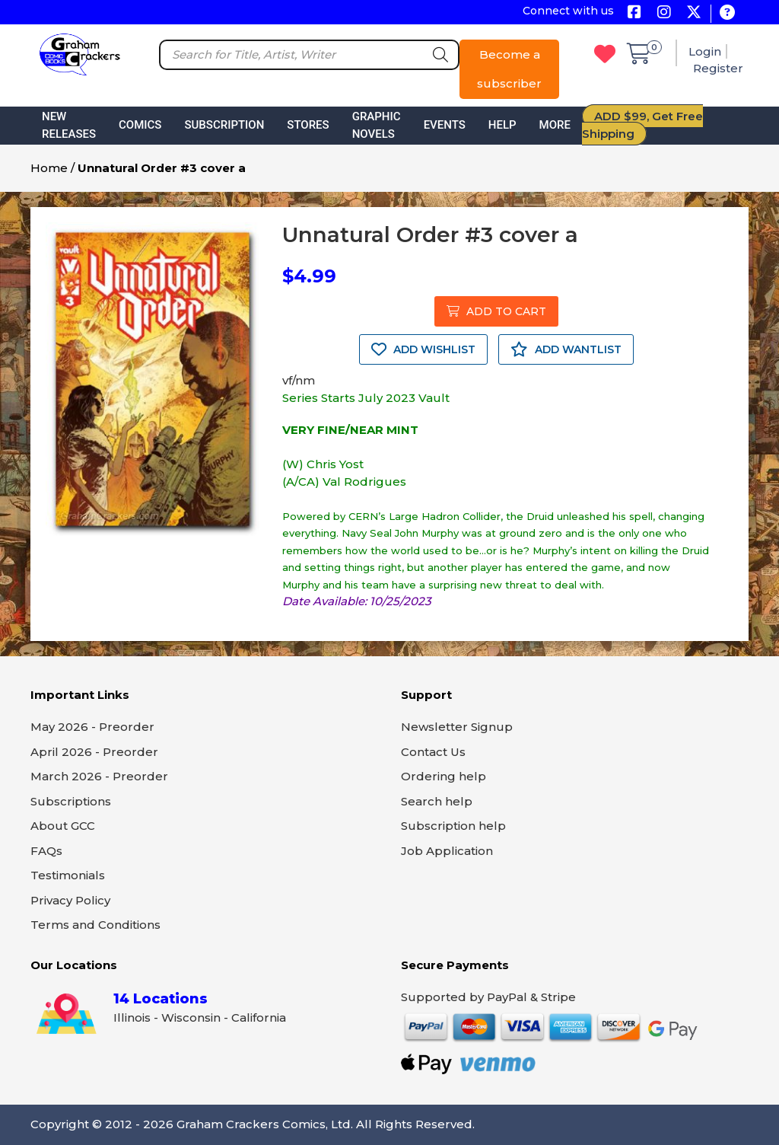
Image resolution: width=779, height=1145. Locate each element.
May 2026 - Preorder (92, 726)
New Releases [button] (69, 125)
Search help (436, 801)
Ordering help (443, 776)
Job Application (447, 851)
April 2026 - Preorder (94, 752)
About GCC (62, 825)
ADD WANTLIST (566, 349)
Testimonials (67, 875)
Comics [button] (140, 125)
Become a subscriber (509, 69)
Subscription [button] (224, 125)
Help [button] (502, 125)
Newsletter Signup (457, 726)
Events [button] (445, 125)
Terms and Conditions (95, 924)
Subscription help (453, 825)
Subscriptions (70, 801)
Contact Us (433, 752)
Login (704, 51)
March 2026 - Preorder (99, 776)
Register (718, 68)
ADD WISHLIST (423, 349)
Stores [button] (308, 125)
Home (49, 168)
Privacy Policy (70, 900)
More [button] (555, 125)
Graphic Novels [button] (376, 125)
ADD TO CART (496, 311)
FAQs (46, 851)
